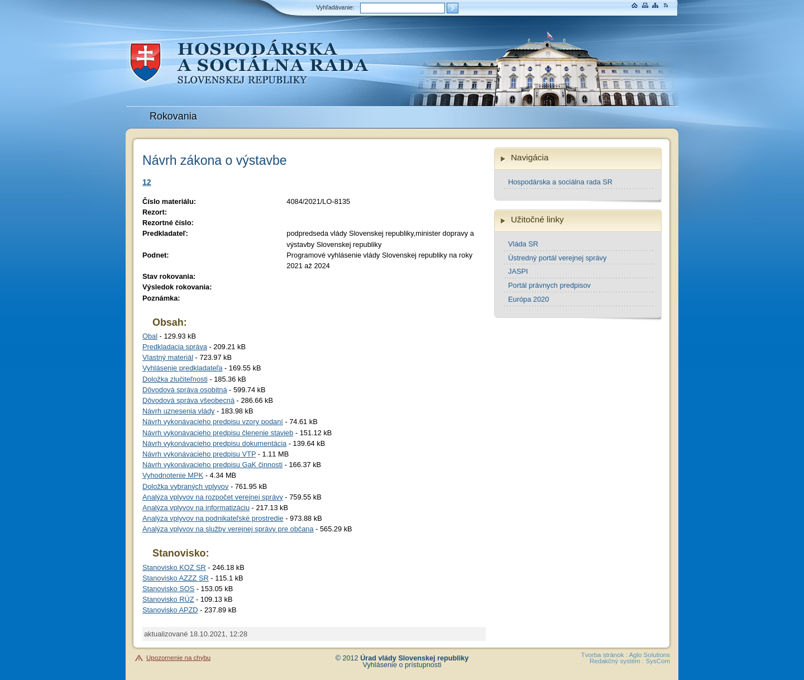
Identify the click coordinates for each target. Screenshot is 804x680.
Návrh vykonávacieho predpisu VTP (199, 454)
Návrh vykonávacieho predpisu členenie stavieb (217, 433)
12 (146, 182)
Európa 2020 (528, 299)
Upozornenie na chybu (178, 657)
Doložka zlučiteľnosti (175, 379)
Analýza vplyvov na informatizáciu (196, 507)
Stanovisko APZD (170, 610)
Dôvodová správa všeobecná (188, 400)
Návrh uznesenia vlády (178, 411)
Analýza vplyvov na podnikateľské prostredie (213, 518)
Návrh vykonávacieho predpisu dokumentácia (214, 443)
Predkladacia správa (174, 347)
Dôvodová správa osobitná (184, 390)
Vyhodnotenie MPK (172, 475)
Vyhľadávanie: (335, 7)
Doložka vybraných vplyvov (185, 486)
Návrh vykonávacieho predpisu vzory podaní (212, 421)
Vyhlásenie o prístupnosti (402, 665)
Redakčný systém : (617, 661)
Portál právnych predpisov (549, 285)
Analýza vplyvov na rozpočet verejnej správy (212, 497)
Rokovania (173, 116)
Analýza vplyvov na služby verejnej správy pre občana (228, 529)
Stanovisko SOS (168, 588)
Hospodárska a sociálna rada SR (560, 182)
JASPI (518, 271)
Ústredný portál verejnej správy (557, 258)
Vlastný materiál (167, 357)
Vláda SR (523, 244)
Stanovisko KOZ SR (174, 567)
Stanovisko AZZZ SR (175, 578)
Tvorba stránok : (604, 655)
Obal (149, 336)
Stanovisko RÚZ (168, 599)
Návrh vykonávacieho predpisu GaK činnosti (212, 464)
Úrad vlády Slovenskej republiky (414, 658)
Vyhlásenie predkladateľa (182, 368)
